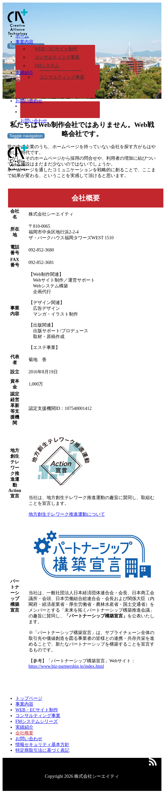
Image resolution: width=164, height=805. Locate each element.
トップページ (28, 698)
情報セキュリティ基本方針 (62, 85)
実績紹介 (24, 72)
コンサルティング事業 (57, 57)
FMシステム (47, 65)
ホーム (22, 36)
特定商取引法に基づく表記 (66, 113)
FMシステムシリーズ (36, 721)
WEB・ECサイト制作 (56, 49)
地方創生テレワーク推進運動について (67, 514)
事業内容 (24, 41)
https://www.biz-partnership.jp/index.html (66, 666)
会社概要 (24, 78)
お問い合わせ (33, 120)
